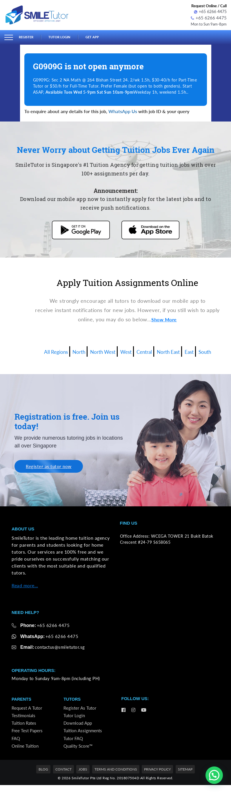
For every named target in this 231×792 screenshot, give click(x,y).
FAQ (16, 743)
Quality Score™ (79, 752)
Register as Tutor (80, 709)
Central (146, 350)
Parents (22, 699)
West (125, 350)
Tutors (72, 699)
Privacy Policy (157, 776)
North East (174, 350)
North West (99, 350)
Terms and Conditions (115, 776)
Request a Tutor (27, 709)
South (216, 350)
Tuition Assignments (83, 735)
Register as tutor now (51, 466)
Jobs (83, 776)
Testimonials (24, 718)
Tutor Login (64, 36)
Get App (99, 36)
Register (27, 36)
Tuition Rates (25, 726)
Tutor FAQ (74, 743)
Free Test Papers (28, 735)
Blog (43, 776)
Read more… (25, 585)
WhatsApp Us (122, 110)
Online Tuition (26, 752)
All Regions (45, 350)
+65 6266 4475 (210, 11)
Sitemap (185, 776)
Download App (78, 726)
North (71, 350)
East (198, 350)
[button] (214, 775)
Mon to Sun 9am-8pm (207, 23)
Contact (63, 776)
